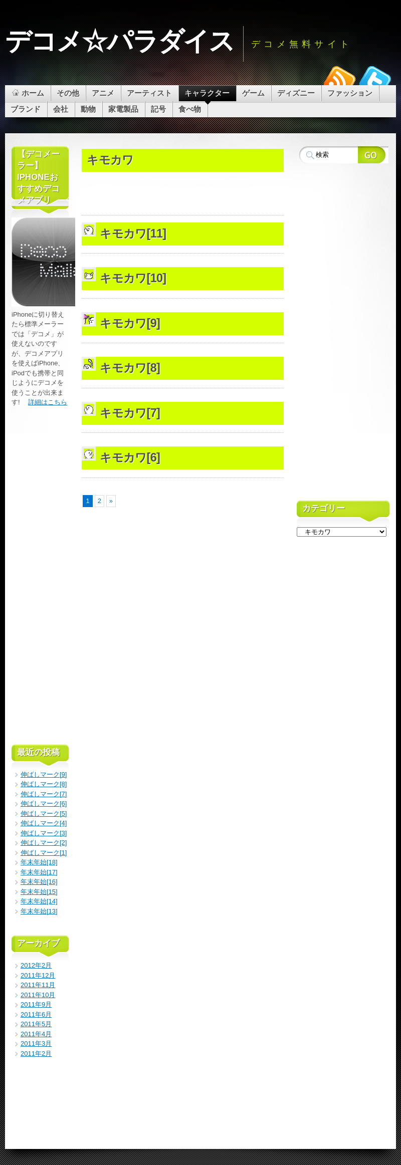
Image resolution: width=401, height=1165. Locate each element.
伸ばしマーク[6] (44, 803)
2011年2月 (36, 1053)
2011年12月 (38, 975)
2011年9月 (36, 1004)
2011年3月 (36, 1043)
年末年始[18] (39, 862)
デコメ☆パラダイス (119, 41)
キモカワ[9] (130, 323)
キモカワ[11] (133, 233)
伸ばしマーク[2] (44, 842)
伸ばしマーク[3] (44, 833)
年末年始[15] (39, 891)
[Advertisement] (199, 143)
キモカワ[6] (130, 457)
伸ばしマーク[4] (44, 823)
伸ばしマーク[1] (44, 852)
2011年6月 (36, 1014)
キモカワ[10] (133, 278)
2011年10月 (38, 995)
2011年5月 (36, 1024)
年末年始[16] (39, 881)
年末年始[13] (39, 911)
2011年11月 (38, 985)
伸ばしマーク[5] (44, 813)
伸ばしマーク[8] (44, 784)
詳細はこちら (47, 402)
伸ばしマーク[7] (44, 794)
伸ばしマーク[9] (44, 774)
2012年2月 (36, 965)
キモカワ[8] (130, 367)
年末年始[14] (39, 901)
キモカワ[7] (130, 412)
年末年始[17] (39, 872)
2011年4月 (36, 1034)
